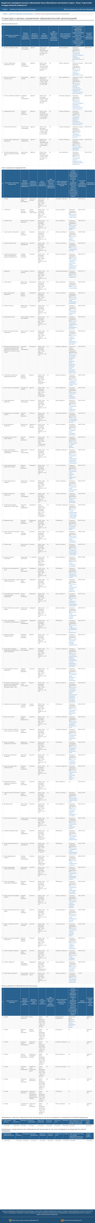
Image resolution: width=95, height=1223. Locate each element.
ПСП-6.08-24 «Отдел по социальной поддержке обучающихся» (72, 945)
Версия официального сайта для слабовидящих (79, 9)
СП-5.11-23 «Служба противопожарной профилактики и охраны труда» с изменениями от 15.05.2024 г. (73, 514)
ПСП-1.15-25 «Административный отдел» (73, 249)
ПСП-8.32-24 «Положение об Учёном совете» (72, 216)
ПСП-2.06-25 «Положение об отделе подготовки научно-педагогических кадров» (72, 474)
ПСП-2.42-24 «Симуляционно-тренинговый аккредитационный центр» (73, 382)
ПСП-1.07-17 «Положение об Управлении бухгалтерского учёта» (72, 711)
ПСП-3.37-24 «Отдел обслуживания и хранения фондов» (73, 615)
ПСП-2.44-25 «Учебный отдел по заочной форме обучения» (73, 444)
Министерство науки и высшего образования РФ (25, 1220)
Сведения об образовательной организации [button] (23, 9)
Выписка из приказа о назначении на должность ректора (72, 1024)
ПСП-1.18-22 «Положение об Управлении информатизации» (73, 838)
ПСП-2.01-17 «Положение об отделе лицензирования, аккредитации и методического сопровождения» (73, 459)
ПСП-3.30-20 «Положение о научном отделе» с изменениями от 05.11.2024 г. (73, 551)
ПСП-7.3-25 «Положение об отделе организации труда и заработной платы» (72, 775)
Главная (6, 9)
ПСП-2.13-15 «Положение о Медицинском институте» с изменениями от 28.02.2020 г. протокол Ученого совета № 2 (78, 120)
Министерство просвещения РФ (73, 1220)
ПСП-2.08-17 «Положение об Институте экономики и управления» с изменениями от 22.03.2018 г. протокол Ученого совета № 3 (78, 105)
